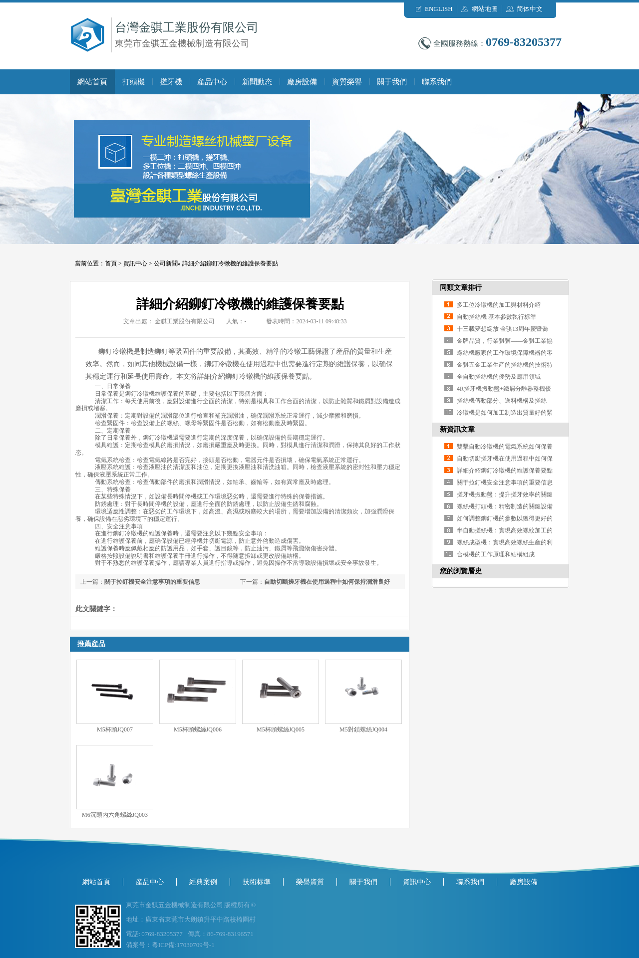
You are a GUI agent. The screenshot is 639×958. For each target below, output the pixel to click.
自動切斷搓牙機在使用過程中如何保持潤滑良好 (327, 581)
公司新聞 (166, 263)
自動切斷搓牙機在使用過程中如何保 (505, 458)
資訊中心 (135, 263)
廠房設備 (302, 82)
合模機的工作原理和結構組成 (496, 554)
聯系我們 (437, 82)
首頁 (111, 263)
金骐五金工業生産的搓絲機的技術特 (505, 364)
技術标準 (257, 882)
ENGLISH (439, 8)
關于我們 (392, 82)
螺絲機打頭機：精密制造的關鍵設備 (505, 506)
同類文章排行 (461, 287)
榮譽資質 (310, 882)
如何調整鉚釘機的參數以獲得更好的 (505, 518)
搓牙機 (171, 82)
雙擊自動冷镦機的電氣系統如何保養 (505, 446)
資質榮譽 (347, 82)
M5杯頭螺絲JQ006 (198, 729)
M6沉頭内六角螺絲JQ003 (115, 814)
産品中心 (212, 82)
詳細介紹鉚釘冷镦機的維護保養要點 (230, 263)
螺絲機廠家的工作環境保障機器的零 (505, 352)
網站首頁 (92, 82)
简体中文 (530, 8)
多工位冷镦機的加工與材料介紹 (499, 304)
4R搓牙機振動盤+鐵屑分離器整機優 (504, 388)
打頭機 (133, 82)
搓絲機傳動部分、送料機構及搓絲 (502, 400)
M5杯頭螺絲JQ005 (281, 729)
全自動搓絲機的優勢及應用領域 (499, 376)
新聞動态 (257, 82)
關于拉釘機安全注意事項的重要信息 (152, 581)
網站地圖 (485, 8)
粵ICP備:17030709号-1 (183, 945)
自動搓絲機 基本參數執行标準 (496, 316)
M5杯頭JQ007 (115, 729)
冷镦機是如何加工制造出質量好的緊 (505, 412)
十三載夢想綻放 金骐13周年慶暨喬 (502, 328)
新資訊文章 (457, 429)
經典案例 (203, 882)
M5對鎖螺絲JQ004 (363, 729)
